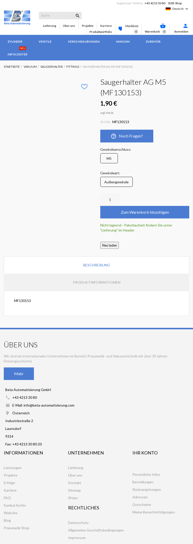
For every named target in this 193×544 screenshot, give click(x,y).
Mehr (19, 373)
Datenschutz (78, 522)
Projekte (87, 26)
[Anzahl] (110, 199)
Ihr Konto (145, 452)
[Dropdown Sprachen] (180, 9)
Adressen (140, 497)
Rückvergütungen (146, 489)
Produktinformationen (96, 282)
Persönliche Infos (146, 474)
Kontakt (74, 483)
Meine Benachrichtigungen (153, 512)
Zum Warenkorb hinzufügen (145, 212)
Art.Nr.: (106, 122)
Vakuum (122, 41)
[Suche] (60, 15)
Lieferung (49, 26)
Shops (73, 498)
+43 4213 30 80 (154, 3)
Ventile (45, 41)
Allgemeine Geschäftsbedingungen (96, 530)
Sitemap (74, 490)
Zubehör (153, 41)
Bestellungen (143, 482)
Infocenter (17, 52)
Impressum (77, 537)
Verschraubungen (84, 41)
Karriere (106, 26)
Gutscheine (141, 504)
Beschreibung (96, 265)
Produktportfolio (100, 32)
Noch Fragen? (127, 136)
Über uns (69, 26)
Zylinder (15, 41)
